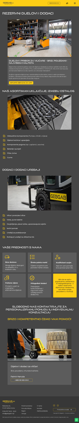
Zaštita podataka (42, 411)
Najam (23, 411)
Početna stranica (26, 406)
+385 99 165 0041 (54, 3)
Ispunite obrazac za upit (21, 83)
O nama (39, 406)
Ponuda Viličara (26, 408)
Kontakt (39, 408)
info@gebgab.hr (7, 413)
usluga (23, 413)
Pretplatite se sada (64, 409)
